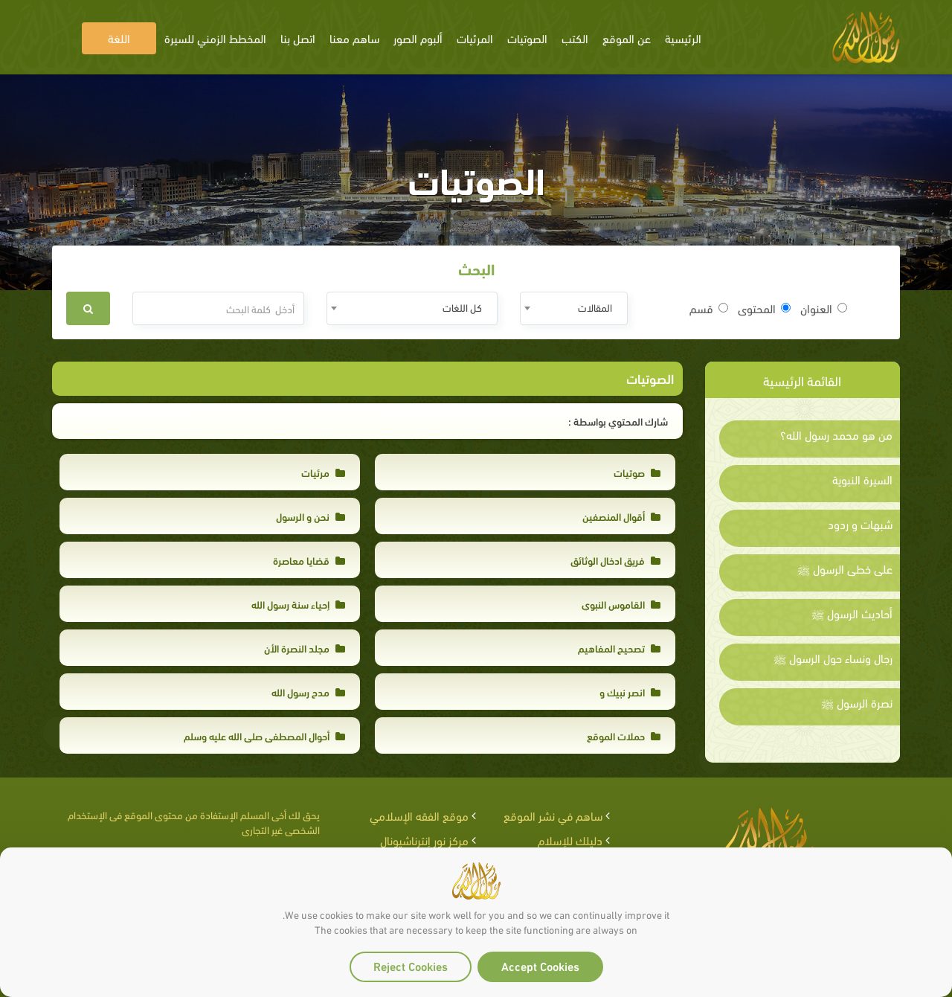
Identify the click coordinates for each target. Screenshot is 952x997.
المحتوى (764, 308)
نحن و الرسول (310, 516)
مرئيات (323, 472)
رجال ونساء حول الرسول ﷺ (833, 657)
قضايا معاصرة (309, 560)
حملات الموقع (623, 735)
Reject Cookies (410, 965)
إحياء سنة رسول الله (298, 604)
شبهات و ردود (860, 523)
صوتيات (637, 472)
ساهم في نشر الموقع (553, 815)
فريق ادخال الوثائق (615, 560)
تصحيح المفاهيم (619, 647)
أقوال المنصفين (621, 516)
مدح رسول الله (308, 691)
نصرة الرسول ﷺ (856, 702)
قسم (708, 308)
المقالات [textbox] (595, 307)
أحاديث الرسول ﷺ (851, 613)
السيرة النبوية (862, 479)
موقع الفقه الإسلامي (419, 815)
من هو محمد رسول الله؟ (836, 434)
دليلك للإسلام (570, 839)
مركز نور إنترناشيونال (424, 839)
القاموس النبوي (621, 604)
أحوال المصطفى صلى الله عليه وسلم (264, 735)
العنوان (823, 308)
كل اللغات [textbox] (462, 307)
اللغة (119, 37)
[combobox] (574, 308)
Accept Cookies (540, 965)
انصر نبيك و (629, 691)
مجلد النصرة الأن (304, 647)
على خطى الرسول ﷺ (844, 568)
